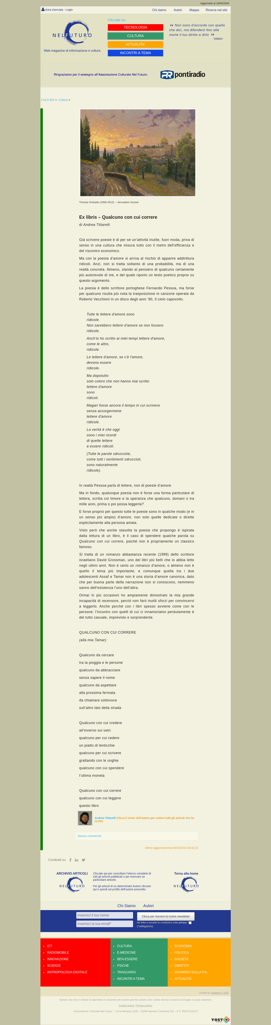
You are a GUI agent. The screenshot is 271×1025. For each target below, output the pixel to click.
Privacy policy (144, 1005)
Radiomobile (58, 952)
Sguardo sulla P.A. (191, 972)
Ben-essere (127, 959)
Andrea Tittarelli (106, 818)
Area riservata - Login (60, 9)
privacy (183, 922)
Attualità (182, 979)
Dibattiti (181, 966)
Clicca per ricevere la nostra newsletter (166, 916)
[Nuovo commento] (89, 836)
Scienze (54, 966)
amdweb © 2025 (220, 993)
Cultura (63, 99)
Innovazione (58, 959)
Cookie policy (126, 1005)
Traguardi (126, 972)
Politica (181, 952)
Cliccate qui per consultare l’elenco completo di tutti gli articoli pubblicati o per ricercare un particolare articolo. (122, 877)
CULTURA (47, 99)
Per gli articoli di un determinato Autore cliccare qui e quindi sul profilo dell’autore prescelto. (122, 888)
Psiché (123, 966)
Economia (183, 946)
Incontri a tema (131, 979)
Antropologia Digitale (67, 972)
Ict (49, 946)
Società (181, 959)
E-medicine (126, 952)
